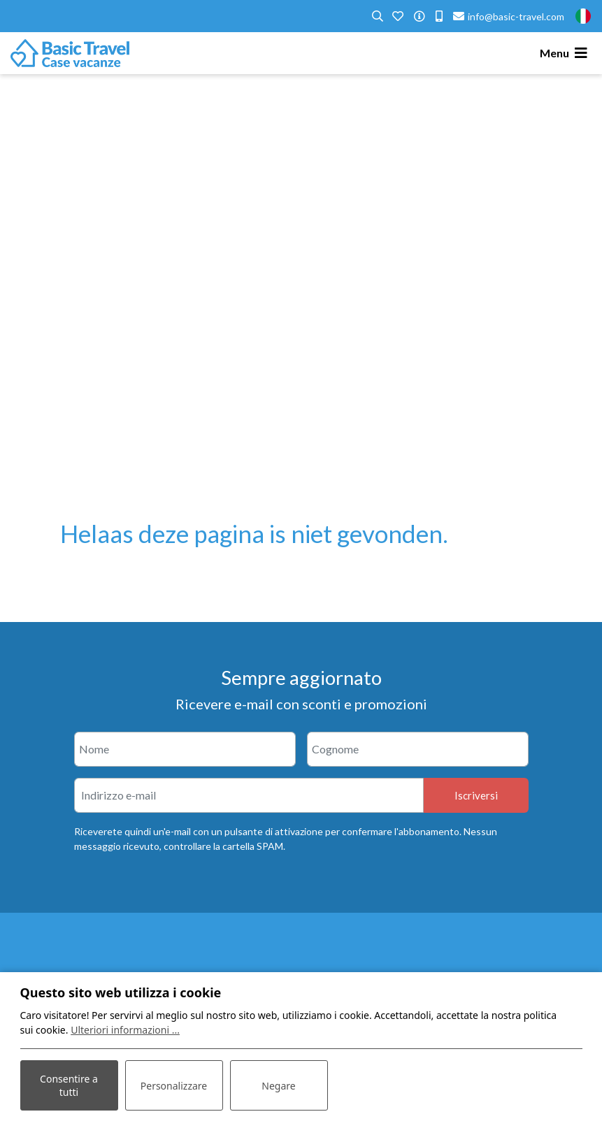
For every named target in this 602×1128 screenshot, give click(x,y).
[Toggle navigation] (566, 53)
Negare (278, 1085)
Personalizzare (174, 1085)
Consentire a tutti (69, 1085)
